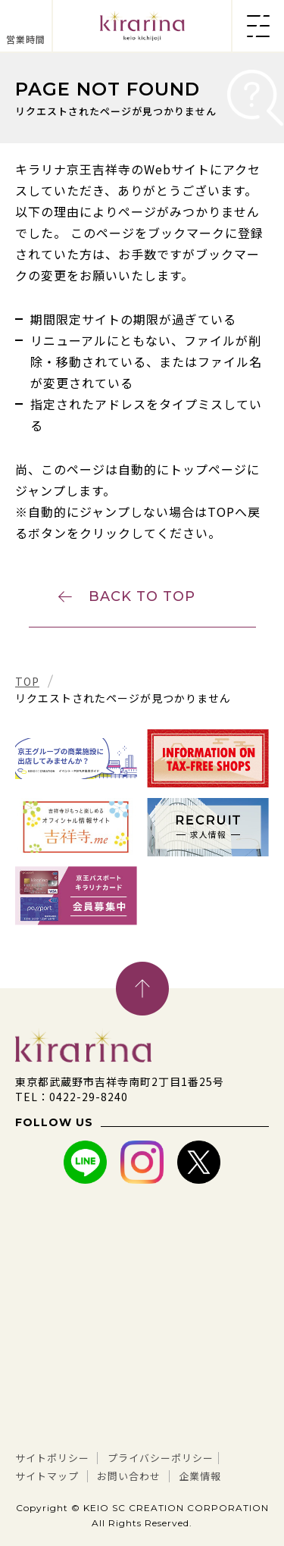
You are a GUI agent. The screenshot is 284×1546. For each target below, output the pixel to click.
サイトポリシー (52, 1458)
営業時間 (25, 39)
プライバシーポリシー (161, 1458)
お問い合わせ (129, 1476)
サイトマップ (47, 1476)
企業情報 (200, 1476)
